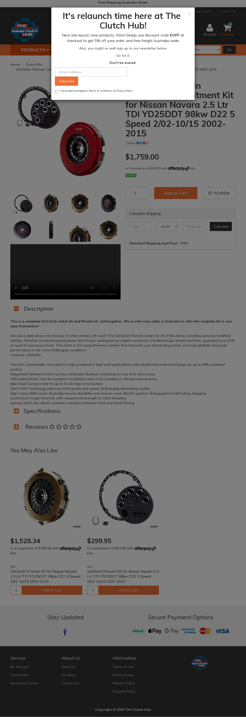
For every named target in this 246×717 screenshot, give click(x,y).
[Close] (189, 13)
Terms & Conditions (100, 90)
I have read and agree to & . (94, 91)
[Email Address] (91, 72)
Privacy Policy (124, 90)
